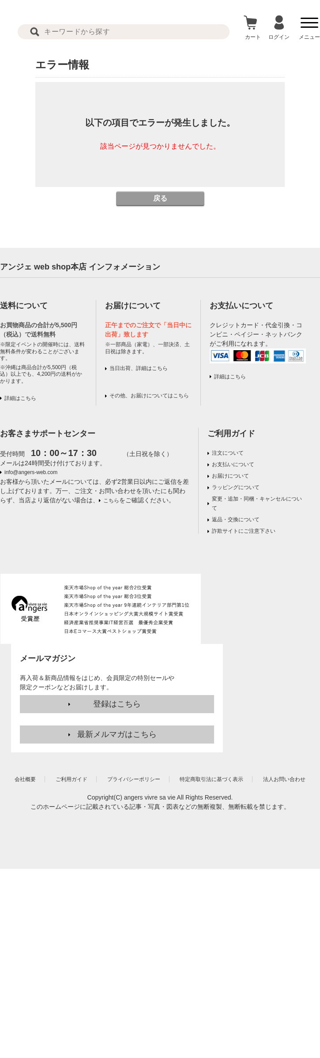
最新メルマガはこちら (117, 734)
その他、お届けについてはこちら (149, 396)
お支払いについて (233, 464)
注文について (228, 453)
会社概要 (25, 779)
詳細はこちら (20, 398)
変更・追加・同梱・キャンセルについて (257, 503)
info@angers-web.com (30, 472)
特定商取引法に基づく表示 (211, 779)
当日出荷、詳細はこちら (138, 368)
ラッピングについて (236, 487)
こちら (111, 500)
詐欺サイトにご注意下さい (243, 531)
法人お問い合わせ (284, 779)
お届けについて (230, 476)
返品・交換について (236, 519)
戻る (160, 198)
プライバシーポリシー (133, 779)
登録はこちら (117, 703)
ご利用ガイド (231, 433)
